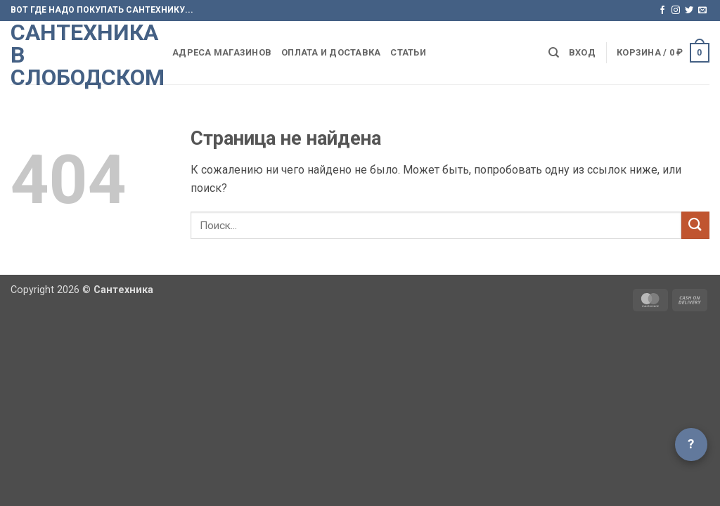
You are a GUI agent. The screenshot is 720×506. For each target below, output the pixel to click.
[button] (582, 53)
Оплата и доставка (330, 52)
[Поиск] (553, 52)
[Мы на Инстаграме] (675, 10)
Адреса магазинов (221, 52)
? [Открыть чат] (691, 444)
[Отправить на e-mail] (702, 10)
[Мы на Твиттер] (689, 10)
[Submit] (695, 225)
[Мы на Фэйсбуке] (662, 10)
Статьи (408, 52)
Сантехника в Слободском (81, 55)
